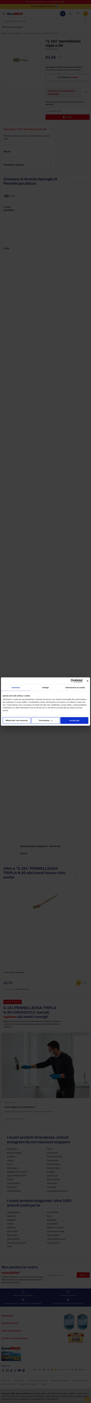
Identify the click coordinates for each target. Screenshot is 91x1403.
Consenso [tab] (16, 687)
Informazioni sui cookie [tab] (75, 687)
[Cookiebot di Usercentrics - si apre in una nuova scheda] (72, 680)
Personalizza (45, 720)
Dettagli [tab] (45, 687)
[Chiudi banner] (87, 681)
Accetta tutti (74, 720)
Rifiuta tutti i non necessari (17, 720)
